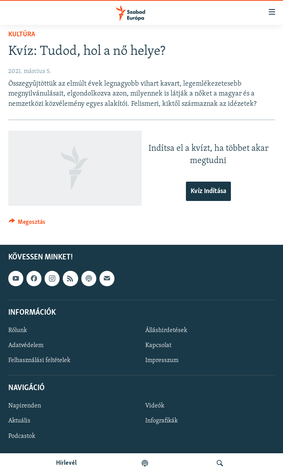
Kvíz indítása (208, 191)
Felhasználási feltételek (39, 360)
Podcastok (21, 436)
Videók (154, 406)
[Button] (27, 223)
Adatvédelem (25, 345)
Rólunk (17, 330)
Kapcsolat (158, 345)
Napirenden (24, 406)
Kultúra (21, 34)
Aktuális (19, 421)
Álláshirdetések (166, 330)
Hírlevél (66, 463)
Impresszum (161, 360)
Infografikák (161, 421)
